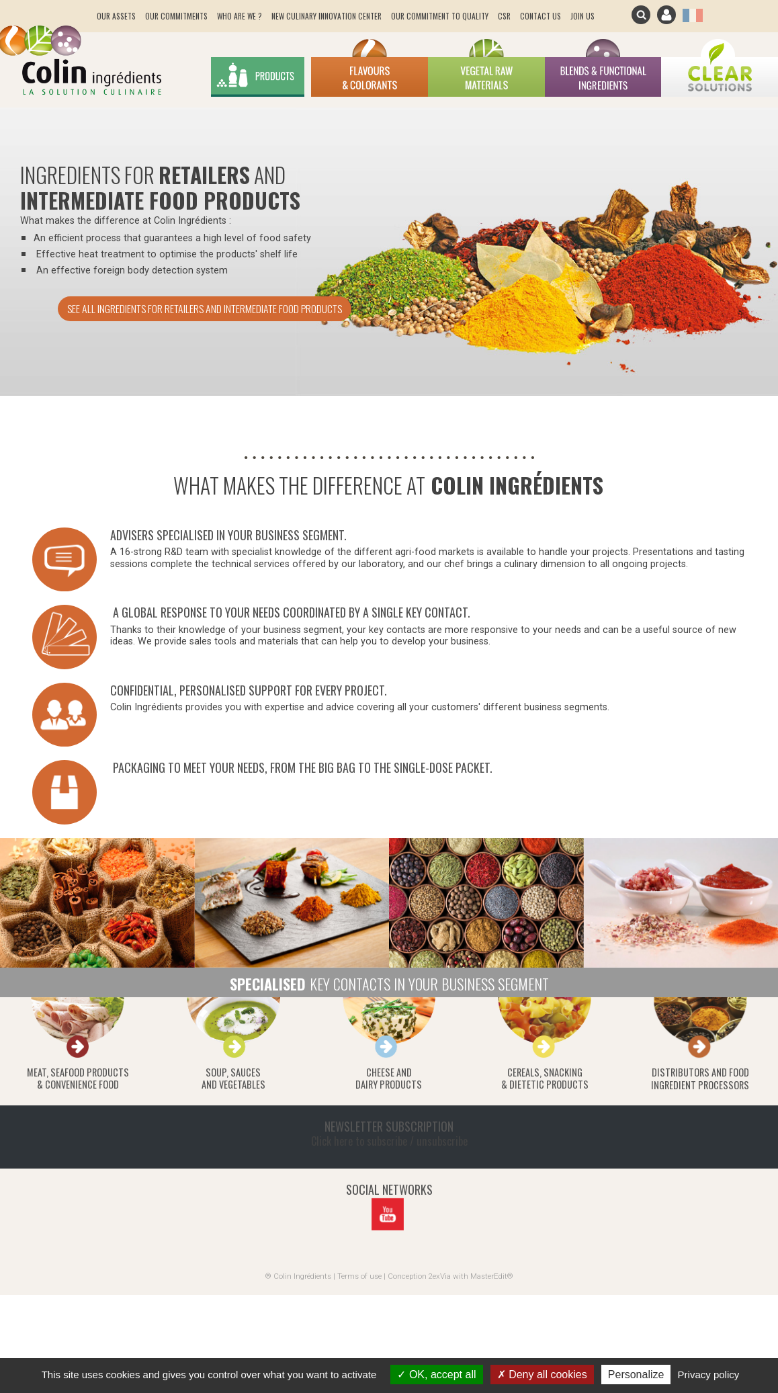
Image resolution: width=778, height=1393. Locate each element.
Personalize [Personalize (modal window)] (636, 1374)
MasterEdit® (491, 1276)
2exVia (440, 1276)
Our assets (116, 16)
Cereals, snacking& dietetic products (545, 1078)
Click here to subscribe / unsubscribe (389, 1141)
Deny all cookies (542, 1374)
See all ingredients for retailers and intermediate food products (204, 308)
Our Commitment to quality (439, 16)
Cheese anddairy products (388, 1078)
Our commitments (176, 16)
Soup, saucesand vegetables (233, 1078)
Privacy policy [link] (709, 1374)
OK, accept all (436, 1374)
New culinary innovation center (326, 16)
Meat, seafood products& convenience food (78, 1078)
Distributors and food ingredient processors (700, 1078)
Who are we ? (239, 16)
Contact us (540, 16)
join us (582, 16)
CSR (504, 16)
